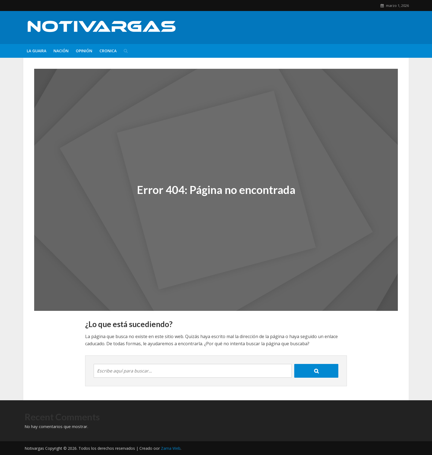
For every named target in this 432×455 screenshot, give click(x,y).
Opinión (84, 50)
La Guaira (36, 50)
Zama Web (170, 448)
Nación (61, 50)
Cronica (108, 50)
